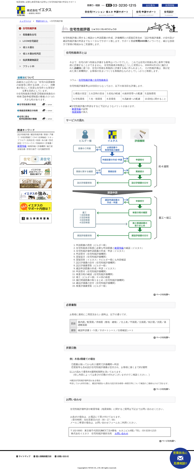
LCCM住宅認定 (30, 41)
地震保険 (76, 112)
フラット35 (28, 66)
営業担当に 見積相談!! (180, 458)
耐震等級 (76, 109)
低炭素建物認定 (31, 60)
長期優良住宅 (29, 34)
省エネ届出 (28, 47)
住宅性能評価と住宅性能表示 (93, 80)
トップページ (25, 21)
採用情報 (169, 5)
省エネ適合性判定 (32, 53)
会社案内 (150, 5)
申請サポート (42, 21)
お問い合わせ (121, 433)
